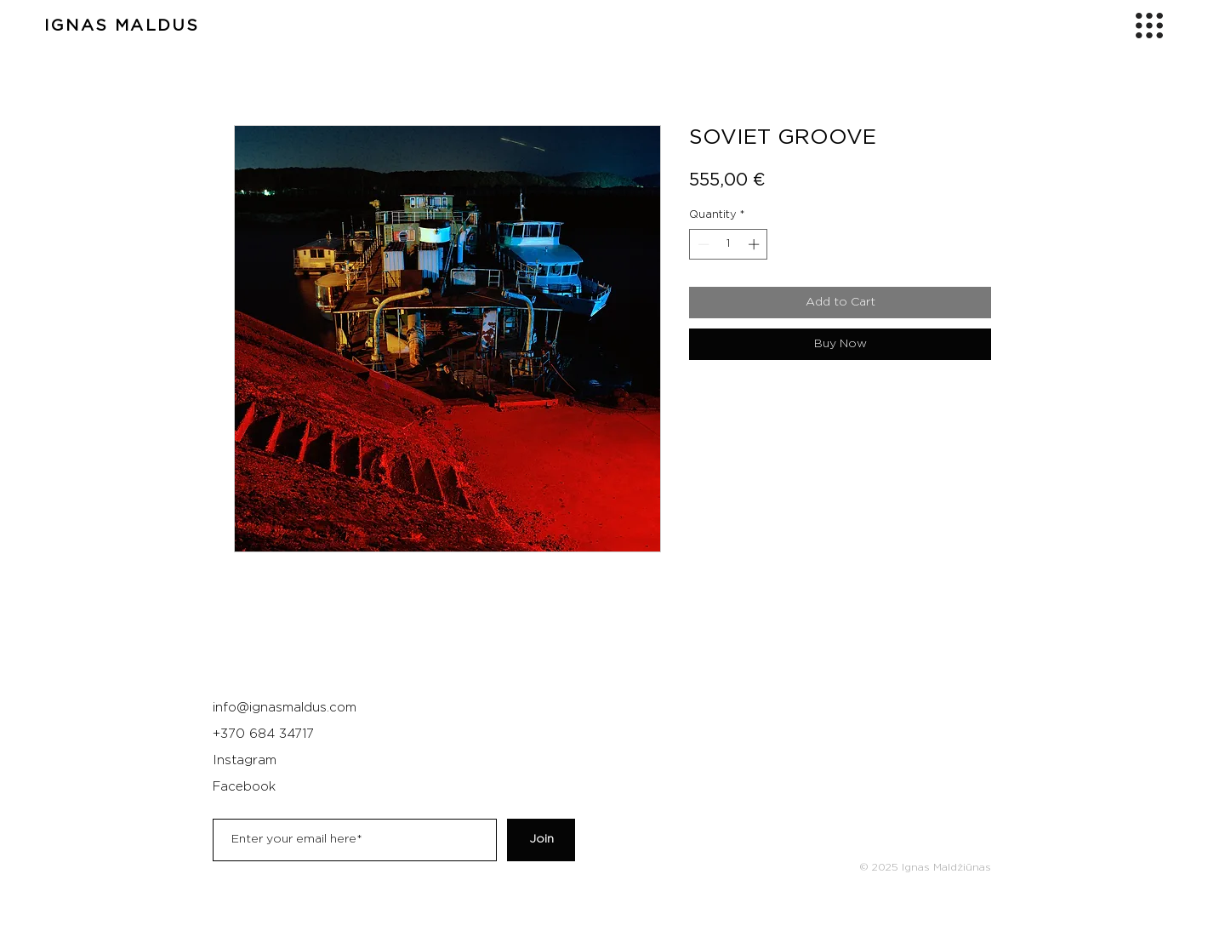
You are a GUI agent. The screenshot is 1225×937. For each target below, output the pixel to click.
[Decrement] (702, 244)
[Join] (541, 840)
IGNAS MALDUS (121, 26)
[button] (1149, 25)
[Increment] (755, 244)
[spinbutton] (728, 244)
